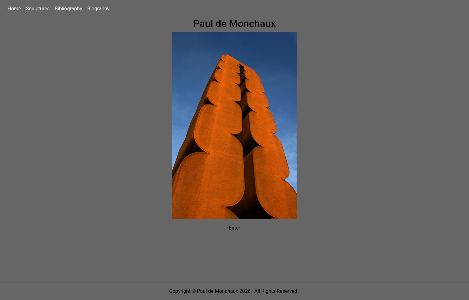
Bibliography (70, 8)
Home (15, 8)
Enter (234, 228)
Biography (99, 8)
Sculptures (39, 8)
